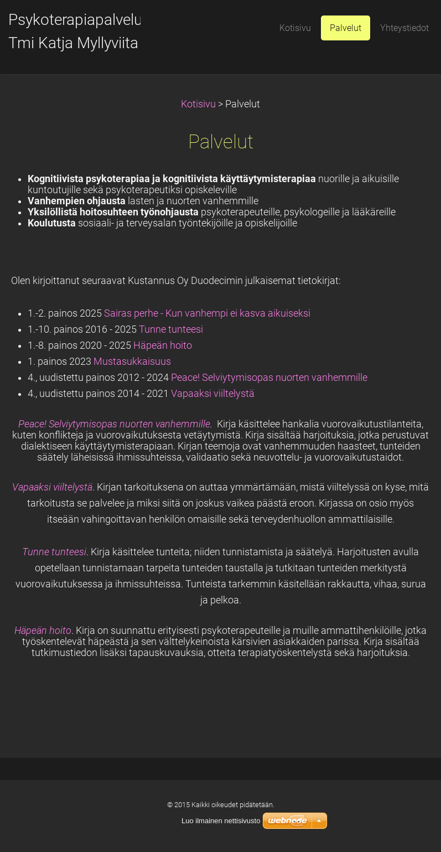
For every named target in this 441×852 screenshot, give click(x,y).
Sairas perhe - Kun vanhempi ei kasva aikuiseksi (207, 313)
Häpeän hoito (162, 345)
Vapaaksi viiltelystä (213, 393)
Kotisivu (198, 104)
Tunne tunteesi (171, 329)
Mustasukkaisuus (132, 361)
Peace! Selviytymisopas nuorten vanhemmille (270, 377)
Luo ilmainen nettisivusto (220, 821)
